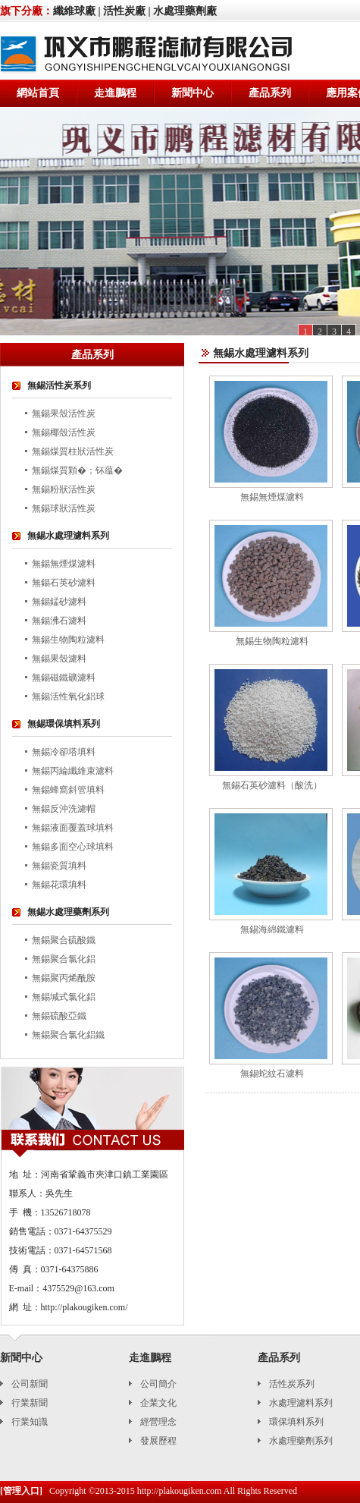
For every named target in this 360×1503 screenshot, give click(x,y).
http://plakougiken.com (179, 1491)
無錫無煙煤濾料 (63, 563)
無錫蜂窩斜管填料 (68, 790)
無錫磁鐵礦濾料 (63, 677)
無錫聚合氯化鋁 (63, 959)
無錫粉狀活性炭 (63, 489)
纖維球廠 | (77, 11)
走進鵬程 (115, 93)
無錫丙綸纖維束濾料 (73, 771)
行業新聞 (29, 1403)
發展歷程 (158, 1440)
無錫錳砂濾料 (59, 601)
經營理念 (158, 1422)
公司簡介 (158, 1384)
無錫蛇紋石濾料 (272, 1073)
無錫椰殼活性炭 (63, 432)
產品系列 (270, 93)
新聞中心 (192, 93)
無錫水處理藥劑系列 (68, 912)
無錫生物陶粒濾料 (68, 639)
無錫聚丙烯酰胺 (63, 978)
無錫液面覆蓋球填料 (73, 827)
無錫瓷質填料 (59, 865)
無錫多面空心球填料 (73, 846)
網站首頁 (38, 93)
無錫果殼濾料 (59, 658)
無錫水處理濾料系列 (68, 535)
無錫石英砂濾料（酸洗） (272, 785)
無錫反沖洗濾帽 (63, 808)
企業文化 (158, 1403)
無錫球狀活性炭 (63, 508)
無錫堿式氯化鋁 (63, 997)
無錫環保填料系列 (63, 723)
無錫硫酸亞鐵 (59, 1016)
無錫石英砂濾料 (63, 582)
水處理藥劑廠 (185, 11)
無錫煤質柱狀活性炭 (73, 451)
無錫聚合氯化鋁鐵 (68, 1035)
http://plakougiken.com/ (84, 1307)
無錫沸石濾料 (59, 620)
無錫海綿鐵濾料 (272, 929)
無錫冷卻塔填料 (63, 752)
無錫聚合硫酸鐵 (63, 940)
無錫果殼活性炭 (63, 413)
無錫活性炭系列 (59, 385)
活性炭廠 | (127, 11)
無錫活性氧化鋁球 (68, 696)
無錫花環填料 (59, 884)
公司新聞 (29, 1384)
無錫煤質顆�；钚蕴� (77, 470)
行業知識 (29, 1422)
